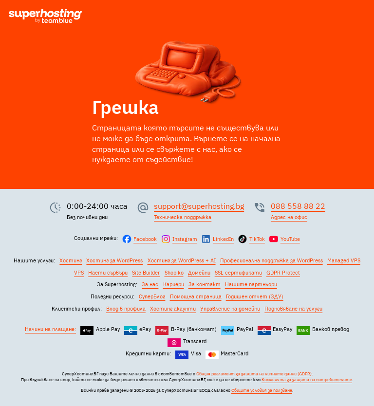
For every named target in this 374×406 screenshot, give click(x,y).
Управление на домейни (230, 308)
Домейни (199, 272)
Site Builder (146, 272)
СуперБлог (152, 296)
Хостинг (70, 260)
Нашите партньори (251, 284)
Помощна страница (196, 296)
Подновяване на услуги (293, 308)
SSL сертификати (238, 272)
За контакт (204, 284)
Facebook (145, 239)
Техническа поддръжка (182, 217)
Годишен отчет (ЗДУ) (254, 296)
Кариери (173, 284)
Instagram (184, 239)
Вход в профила (126, 308)
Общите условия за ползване (261, 390)
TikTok (257, 239)
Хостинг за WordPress (114, 260)
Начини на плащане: (50, 329)
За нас (150, 284)
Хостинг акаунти (173, 308)
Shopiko (174, 272)
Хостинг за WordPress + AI (182, 260)
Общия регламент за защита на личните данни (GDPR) (254, 374)
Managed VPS (343, 260)
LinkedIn (223, 239)
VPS (79, 272)
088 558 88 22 (298, 206)
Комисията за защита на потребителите (307, 380)
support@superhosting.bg (199, 206)
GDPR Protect (283, 272)
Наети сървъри (108, 272)
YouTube (290, 239)
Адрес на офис (289, 217)
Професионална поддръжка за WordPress (271, 260)
